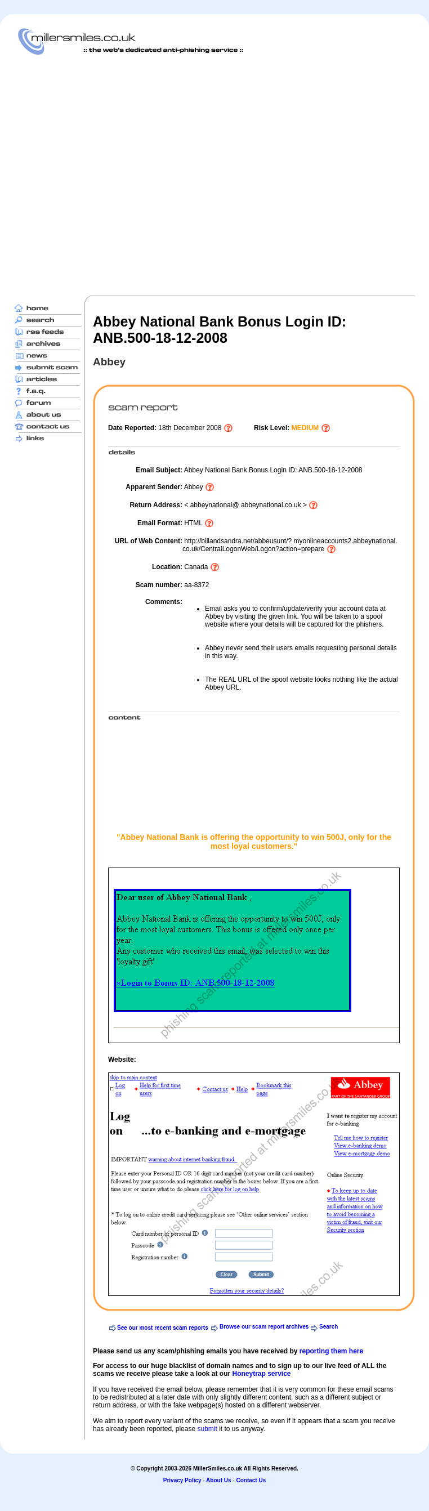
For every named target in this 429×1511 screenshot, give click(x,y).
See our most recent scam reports (162, 1328)
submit (207, 1429)
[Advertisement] (112, 175)
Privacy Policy (182, 1480)
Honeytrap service (261, 1374)
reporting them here (331, 1351)
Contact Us (251, 1480)
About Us (218, 1480)
